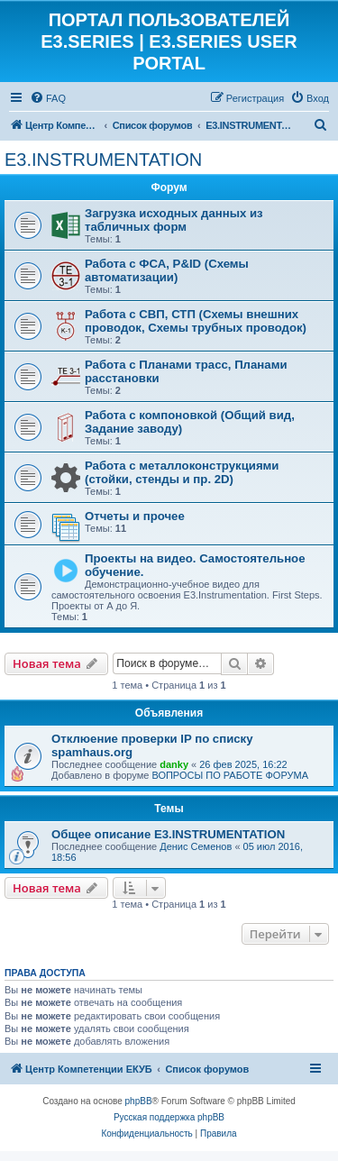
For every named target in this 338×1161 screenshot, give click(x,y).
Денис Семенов (196, 846)
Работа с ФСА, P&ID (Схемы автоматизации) (167, 270)
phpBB (138, 1101)
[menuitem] (48, 98)
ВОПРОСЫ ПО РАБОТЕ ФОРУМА (229, 775)
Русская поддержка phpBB (169, 1117)
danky (174, 764)
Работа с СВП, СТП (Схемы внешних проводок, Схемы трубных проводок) (195, 320)
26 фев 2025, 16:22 (243, 764)
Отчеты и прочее (135, 516)
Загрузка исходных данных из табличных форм (174, 219)
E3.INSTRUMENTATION (103, 159)
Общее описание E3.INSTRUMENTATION (168, 834)
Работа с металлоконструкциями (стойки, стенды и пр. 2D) (182, 472)
